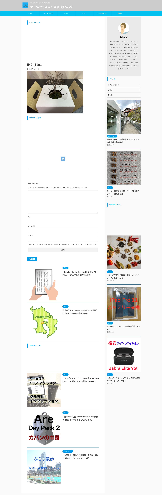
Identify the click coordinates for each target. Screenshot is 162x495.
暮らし (66, 13)
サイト (30, 235)
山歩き (120, 13)
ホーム (30, 13)
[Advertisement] (63, 41)
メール (31, 226)
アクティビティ (102, 13)
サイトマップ (48, 13)
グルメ (84, 13)
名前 (30, 217)
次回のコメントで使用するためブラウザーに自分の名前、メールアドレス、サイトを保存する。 (64, 244)
